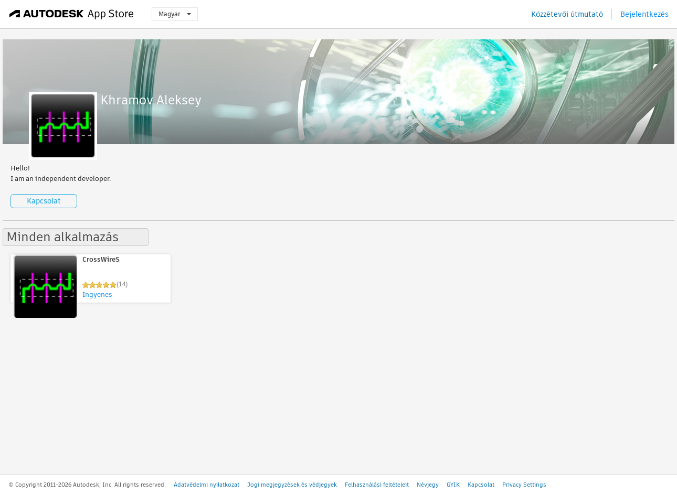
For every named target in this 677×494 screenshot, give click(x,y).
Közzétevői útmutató (567, 14)
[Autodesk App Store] (71, 14)
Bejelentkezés (644, 14)
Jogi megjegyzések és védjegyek (292, 484)
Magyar (174, 13)
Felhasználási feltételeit (377, 484)
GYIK (453, 484)
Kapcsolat (44, 201)
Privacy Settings (524, 484)
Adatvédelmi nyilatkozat (206, 484)
